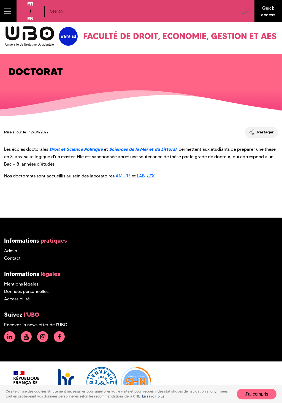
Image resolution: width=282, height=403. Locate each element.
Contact (12, 258)
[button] (8, 11)
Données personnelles (26, 291)
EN (30, 18)
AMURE (123, 176)
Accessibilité (17, 298)
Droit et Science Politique (76, 149)
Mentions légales (21, 284)
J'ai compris (256, 394)
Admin (10, 250)
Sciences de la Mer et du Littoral (143, 149)
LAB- (145, 176)
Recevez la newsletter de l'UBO (35, 324)
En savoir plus (153, 396)
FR (30, 4)
